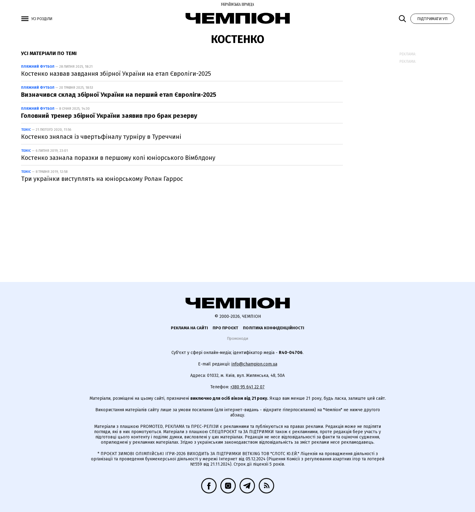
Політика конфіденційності (273, 328)
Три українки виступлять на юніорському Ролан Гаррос (102, 178)
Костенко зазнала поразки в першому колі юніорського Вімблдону (118, 157)
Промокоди (237, 338)
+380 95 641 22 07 (247, 387)
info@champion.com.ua (254, 364)
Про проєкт (225, 328)
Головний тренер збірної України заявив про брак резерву (109, 115)
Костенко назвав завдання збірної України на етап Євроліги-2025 (116, 73)
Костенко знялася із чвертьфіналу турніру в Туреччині (101, 136)
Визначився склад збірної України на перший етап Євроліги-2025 (118, 94)
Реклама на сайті (189, 328)
